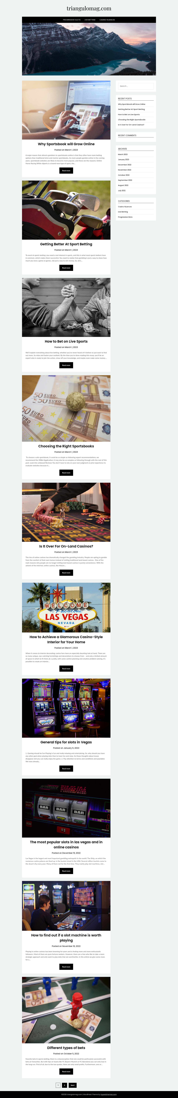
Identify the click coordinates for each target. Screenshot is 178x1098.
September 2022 (125, 180)
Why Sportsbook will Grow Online (66, 144)
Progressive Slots (72, 20)
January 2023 (123, 159)
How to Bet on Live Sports (66, 341)
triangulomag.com (89, 8)
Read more (66, 171)
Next (73, 1085)
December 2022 (124, 165)
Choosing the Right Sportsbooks (66, 446)
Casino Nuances (107, 20)
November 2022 (124, 170)
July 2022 (121, 190)
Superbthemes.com (109, 1094)
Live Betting (90, 20)
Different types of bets (66, 1048)
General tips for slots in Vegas (66, 742)
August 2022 (123, 185)
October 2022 (123, 175)
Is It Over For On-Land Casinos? (66, 546)
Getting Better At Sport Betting (66, 244)
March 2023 (122, 154)
